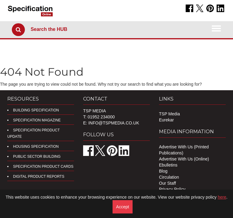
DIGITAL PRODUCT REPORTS (38, 176)
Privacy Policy (172, 189)
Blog (163, 171)
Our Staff (167, 183)
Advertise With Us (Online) (184, 159)
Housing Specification (36, 146)
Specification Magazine (37, 120)
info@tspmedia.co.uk (113, 123)
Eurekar (166, 119)
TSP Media (169, 113)
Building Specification (36, 110)
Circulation (169, 177)
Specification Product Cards (43, 166)
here (222, 197)
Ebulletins (168, 165)
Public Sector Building (36, 156)
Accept (122, 206)
